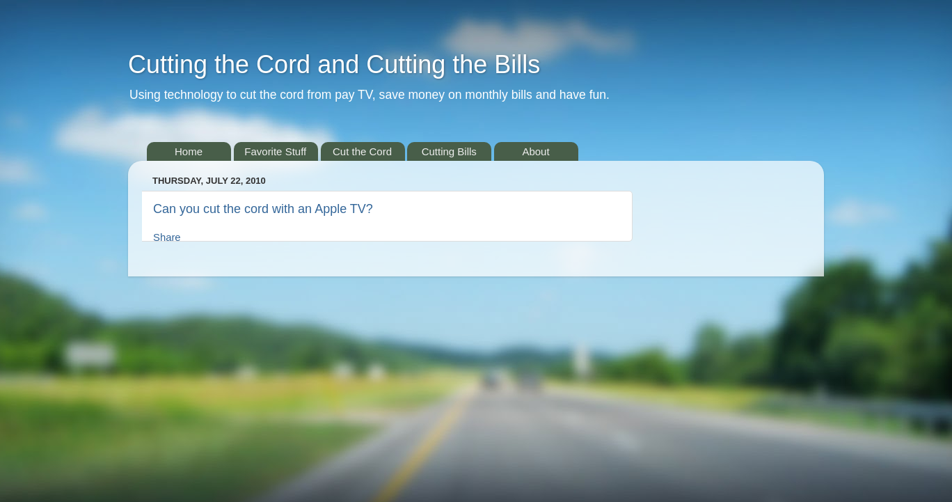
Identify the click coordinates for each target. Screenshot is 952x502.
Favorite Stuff (275, 151)
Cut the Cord (362, 151)
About (535, 151)
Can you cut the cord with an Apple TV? (263, 209)
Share (167, 237)
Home (189, 151)
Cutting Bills (449, 151)
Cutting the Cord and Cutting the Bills (334, 64)
